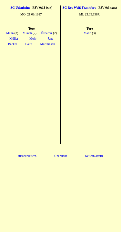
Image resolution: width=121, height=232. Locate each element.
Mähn (10, 33)
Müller (13, 38)
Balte (28, 44)
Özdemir (46, 33)
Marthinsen (47, 44)
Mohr (32, 38)
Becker (12, 44)
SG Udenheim (20, 7)
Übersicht (60, 156)
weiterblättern (94, 156)
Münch (27, 33)
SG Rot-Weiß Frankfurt (79, 7)
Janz (51, 38)
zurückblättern (27, 156)
